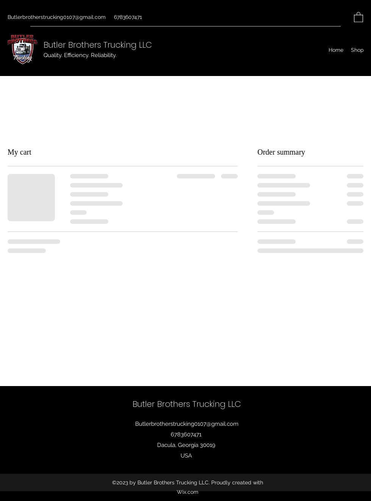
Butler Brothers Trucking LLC (98, 45)
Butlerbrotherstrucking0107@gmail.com (57, 17)
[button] (358, 16)
